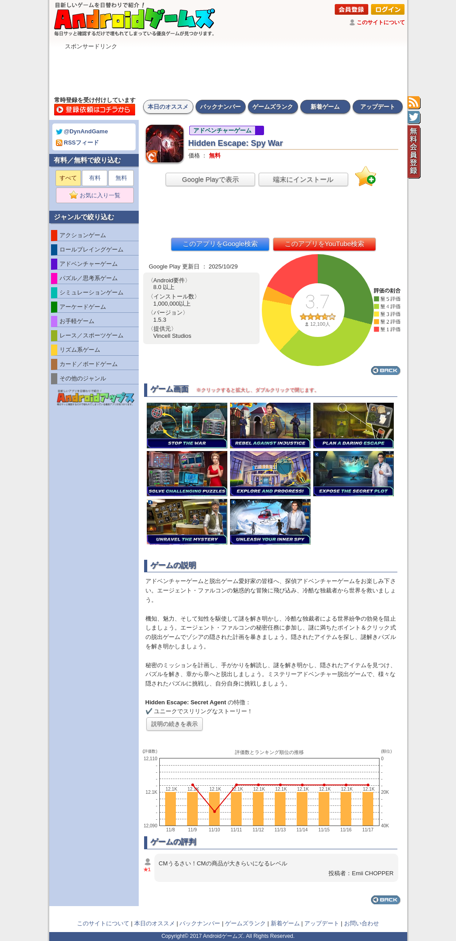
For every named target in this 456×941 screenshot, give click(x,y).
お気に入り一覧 (98, 195)
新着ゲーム (325, 106)
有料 (95, 178)
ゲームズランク (272, 106)
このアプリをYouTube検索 (325, 243)
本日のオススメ (168, 106)
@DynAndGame (82, 131)
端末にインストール (303, 179)
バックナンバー (220, 106)
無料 (121, 178)
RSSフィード (77, 142)
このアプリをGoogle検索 (220, 243)
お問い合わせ (361, 923)
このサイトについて (381, 22)
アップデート (377, 106)
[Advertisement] (228, 71)
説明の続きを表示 (174, 723)
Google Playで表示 (210, 179)
